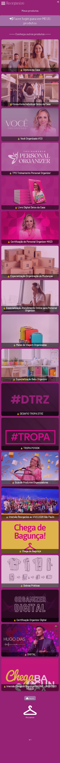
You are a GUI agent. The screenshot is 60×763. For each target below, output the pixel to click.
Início (30, 698)
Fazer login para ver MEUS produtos (30, 20)
